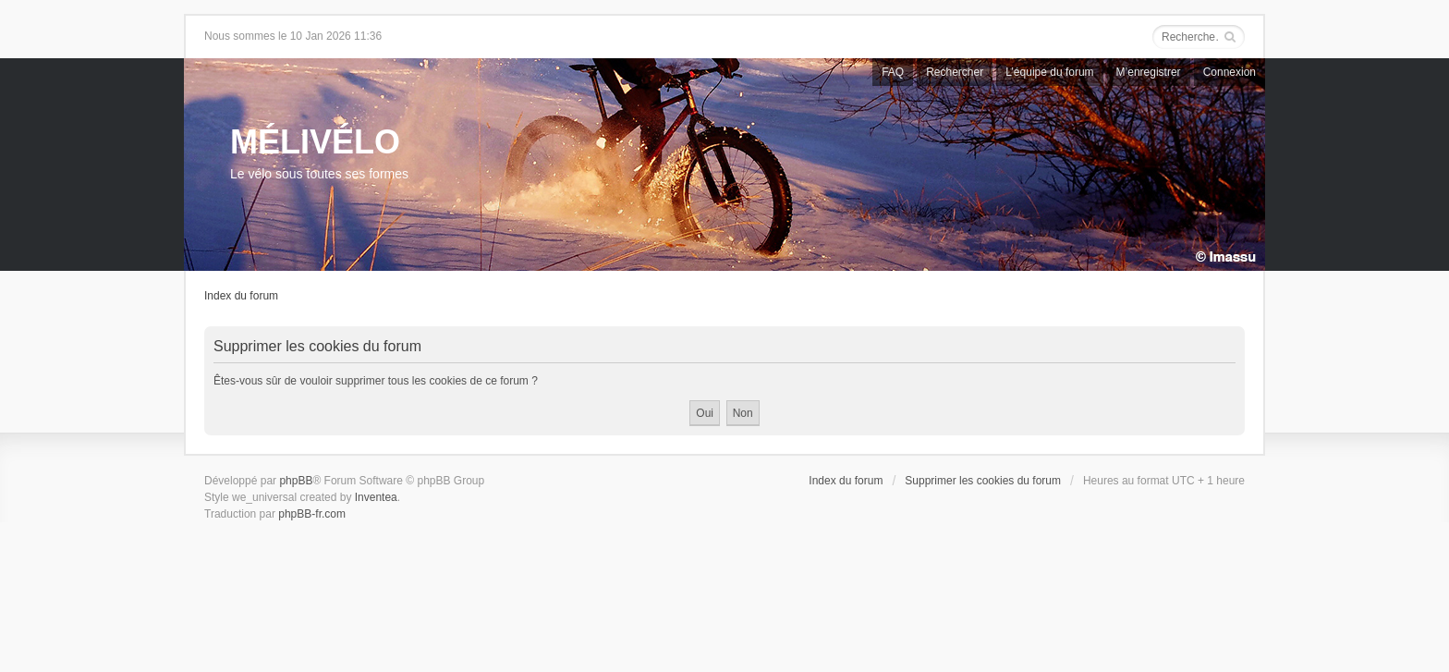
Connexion (1229, 72)
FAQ (893, 72)
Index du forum (241, 295)
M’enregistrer (1148, 72)
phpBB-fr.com (312, 513)
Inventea (376, 497)
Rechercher (954, 72)
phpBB (295, 480)
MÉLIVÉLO (315, 142)
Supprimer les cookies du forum (983, 480)
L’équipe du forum (1049, 72)
